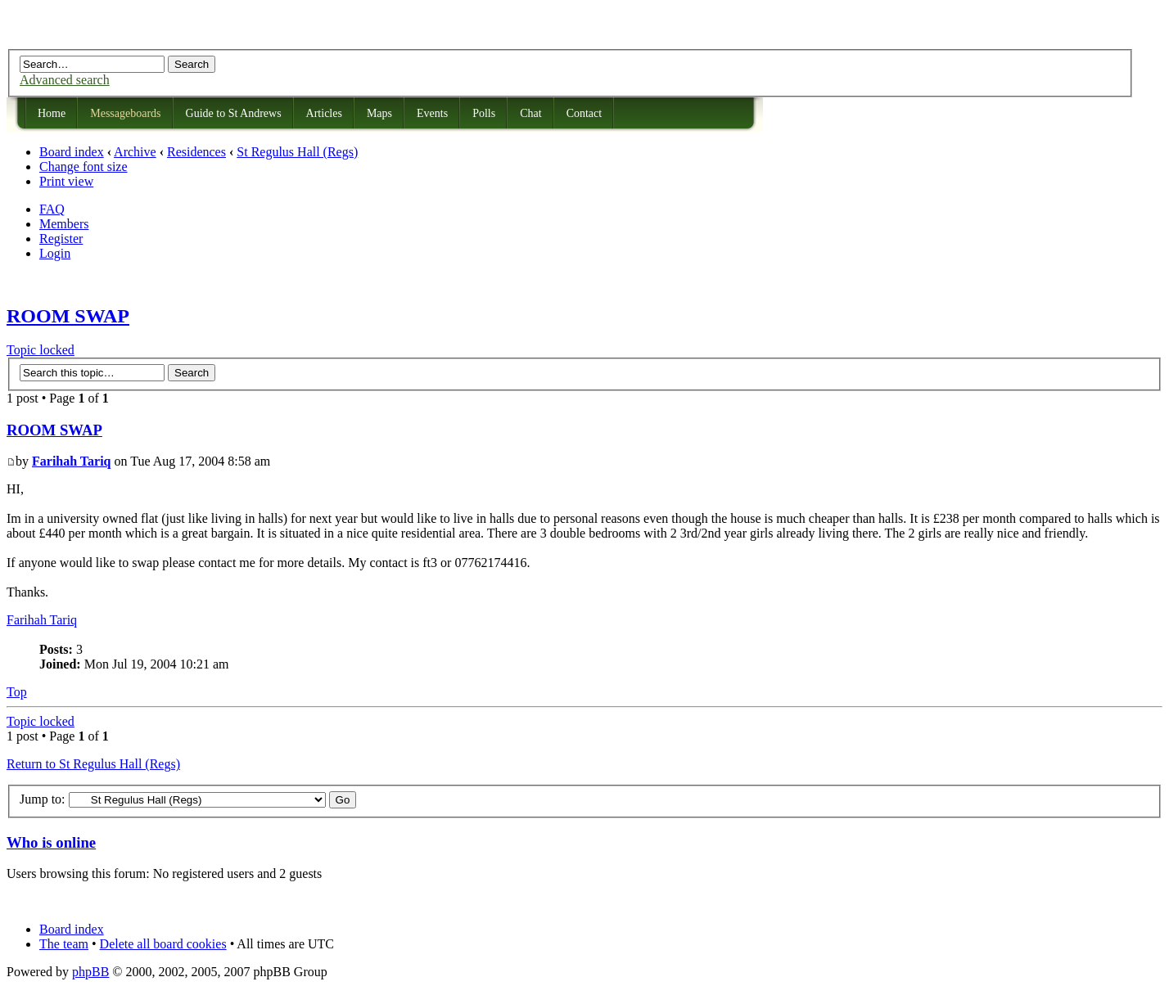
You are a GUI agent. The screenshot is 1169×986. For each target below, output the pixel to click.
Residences (196, 152)
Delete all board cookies (163, 944)
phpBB (90, 972)
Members (63, 224)
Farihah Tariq (71, 461)
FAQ (52, 209)
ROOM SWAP (68, 315)
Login (54, 253)
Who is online (51, 842)
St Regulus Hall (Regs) (297, 152)
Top (17, 692)
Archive (135, 152)
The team (63, 944)
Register (61, 238)
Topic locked (40, 350)
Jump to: (42, 799)
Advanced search (65, 80)
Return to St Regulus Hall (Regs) (93, 764)
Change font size (83, 166)
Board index (71, 152)
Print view (66, 181)
